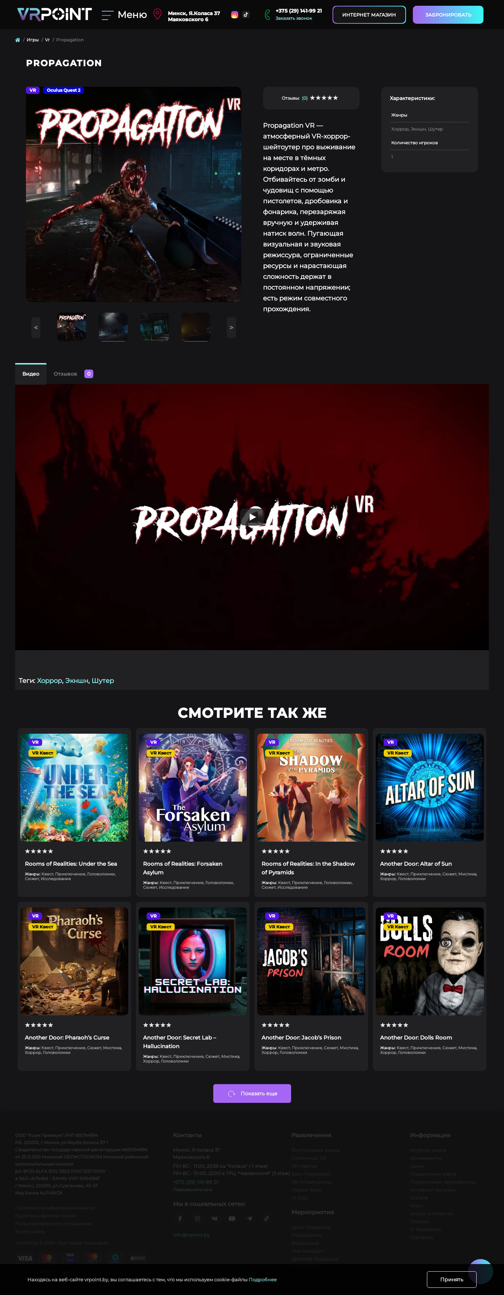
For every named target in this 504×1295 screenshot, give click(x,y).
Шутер (103, 681)
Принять (451, 1279)
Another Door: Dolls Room (416, 1037)
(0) (305, 98)
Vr (47, 39)
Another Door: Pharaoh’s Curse (67, 1037)
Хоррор (49, 681)
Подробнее (263, 1279)
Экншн (76, 681)
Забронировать (448, 15)
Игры (33, 39)
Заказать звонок (294, 18)
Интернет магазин (369, 15)
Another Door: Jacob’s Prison (301, 1037)
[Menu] (122, 15)
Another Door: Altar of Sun (416, 863)
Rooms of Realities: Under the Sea (71, 863)
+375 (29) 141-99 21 (299, 11)
